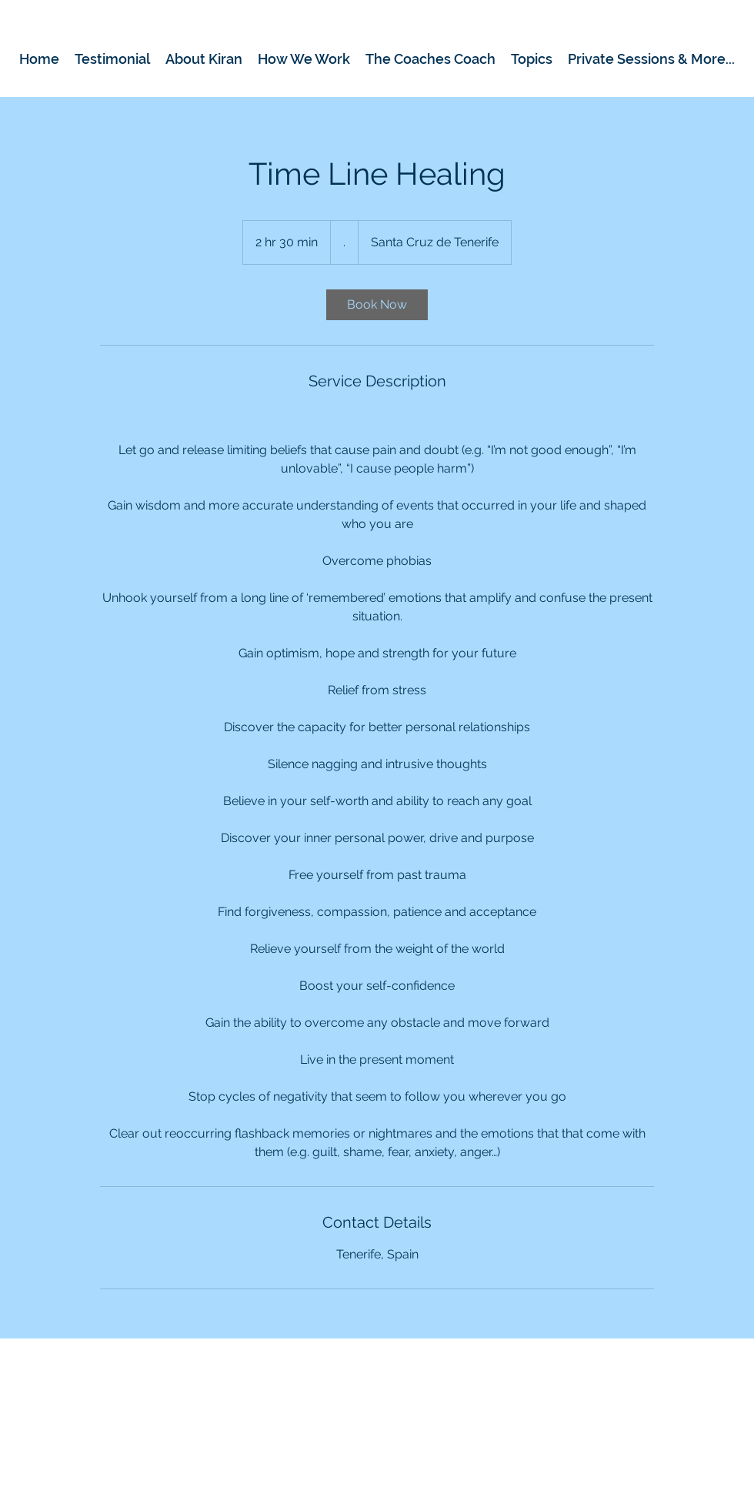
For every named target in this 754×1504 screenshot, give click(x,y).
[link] (377, 304)
